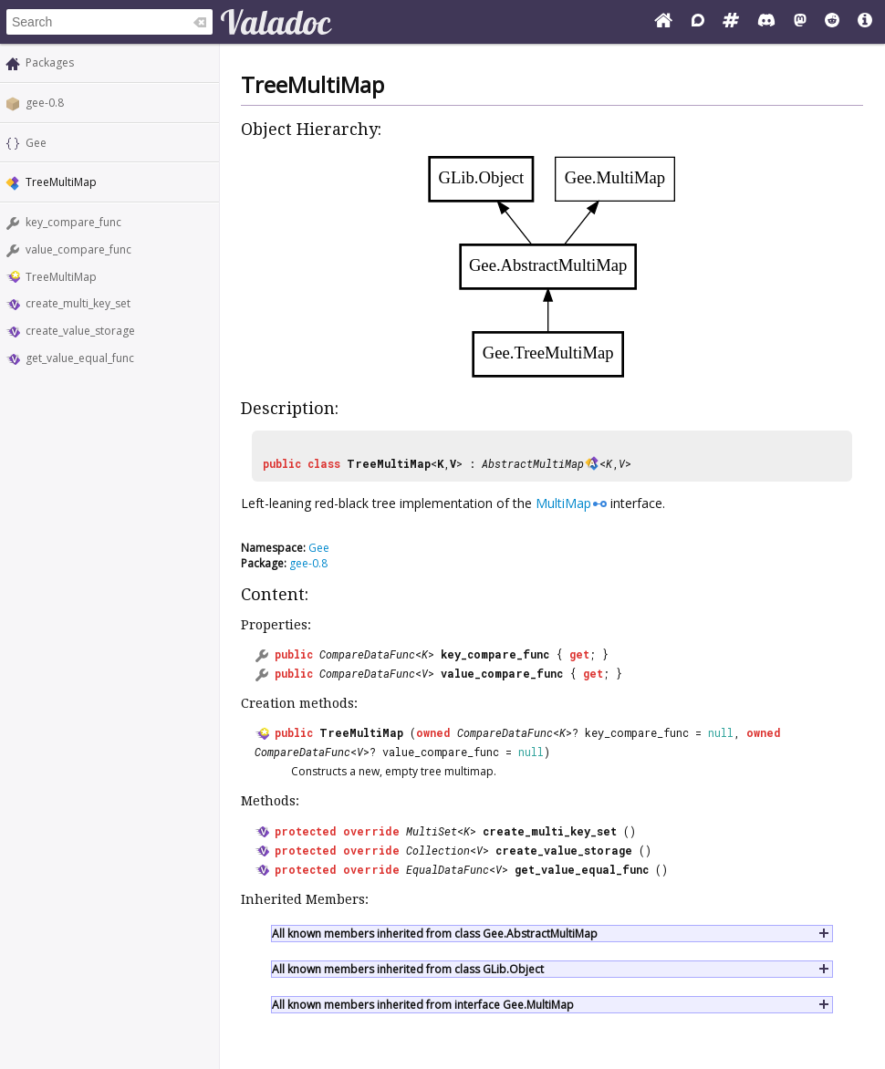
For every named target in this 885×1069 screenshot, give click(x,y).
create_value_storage (80, 330)
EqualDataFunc (447, 869)
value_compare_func (78, 249)
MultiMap (563, 503)
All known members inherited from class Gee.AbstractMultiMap (435, 933)
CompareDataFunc (367, 654)
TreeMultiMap (61, 277)
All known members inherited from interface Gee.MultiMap (423, 1004)
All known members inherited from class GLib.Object (408, 969)
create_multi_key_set (78, 303)
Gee (36, 142)
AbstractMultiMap (533, 463)
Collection (438, 850)
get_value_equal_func (80, 358)
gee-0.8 (45, 102)
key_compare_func (73, 222)
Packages (50, 62)
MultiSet (431, 831)
